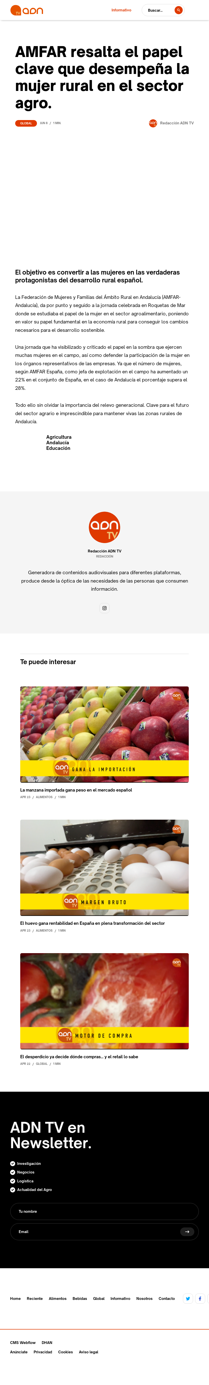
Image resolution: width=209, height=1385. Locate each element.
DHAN (47, 1342)
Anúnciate (19, 1352)
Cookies (65, 1352)
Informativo (120, 1298)
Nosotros (144, 1298)
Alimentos (58, 1298)
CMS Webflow (23, 1342)
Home (15, 1298)
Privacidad (43, 1352)
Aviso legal (88, 1352)
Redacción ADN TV (104, 551)
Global (26, 123)
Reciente (35, 1298)
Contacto (167, 1298)
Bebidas (80, 1298)
